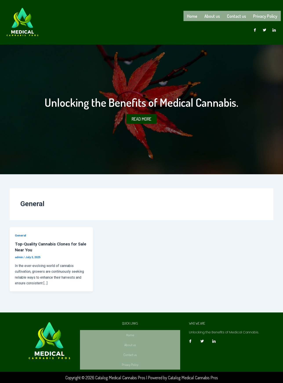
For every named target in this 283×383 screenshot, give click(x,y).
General (20, 235)
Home (192, 15)
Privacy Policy (265, 15)
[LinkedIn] (274, 29)
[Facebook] (255, 29)
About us (212, 15)
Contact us (236, 15)
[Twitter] (264, 29)
